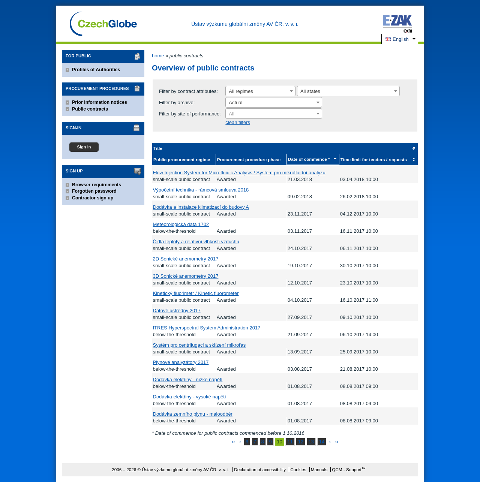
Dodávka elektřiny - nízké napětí (188, 379)
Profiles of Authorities (96, 69)
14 (321, 442)
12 (300, 442)
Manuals (319, 469)
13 (311, 442)
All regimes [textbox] (241, 91)
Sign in (84, 147)
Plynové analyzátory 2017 (181, 362)
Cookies (298, 469)
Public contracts (90, 109)
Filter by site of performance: (190, 114)
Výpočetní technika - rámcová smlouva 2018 (201, 190)
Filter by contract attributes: (188, 91)
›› (337, 442)
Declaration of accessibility (260, 469)
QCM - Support (347, 469)
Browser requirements (96, 184)
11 (289, 442)
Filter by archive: (177, 102)
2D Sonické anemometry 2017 (186, 259)
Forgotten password (94, 191)
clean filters (237, 122)
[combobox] (260, 91)
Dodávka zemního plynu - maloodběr (192, 414)
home (158, 55)
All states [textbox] (310, 91)
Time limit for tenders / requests (373, 159)
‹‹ (233, 442)
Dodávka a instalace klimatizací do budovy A (201, 207)
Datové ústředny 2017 (177, 310)
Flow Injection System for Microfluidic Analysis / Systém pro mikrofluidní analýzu (239, 172)
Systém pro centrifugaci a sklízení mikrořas (199, 345)
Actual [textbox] (235, 102)
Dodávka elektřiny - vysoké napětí (189, 397)
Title (157, 148)
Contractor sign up (92, 198)
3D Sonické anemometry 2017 (186, 276)
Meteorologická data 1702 (181, 224)
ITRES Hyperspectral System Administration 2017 (207, 328)
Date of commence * (309, 159)
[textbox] (274, 114)
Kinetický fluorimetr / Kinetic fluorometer (196, 293)
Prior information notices (99, 102)
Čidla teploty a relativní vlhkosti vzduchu (196, 241)
